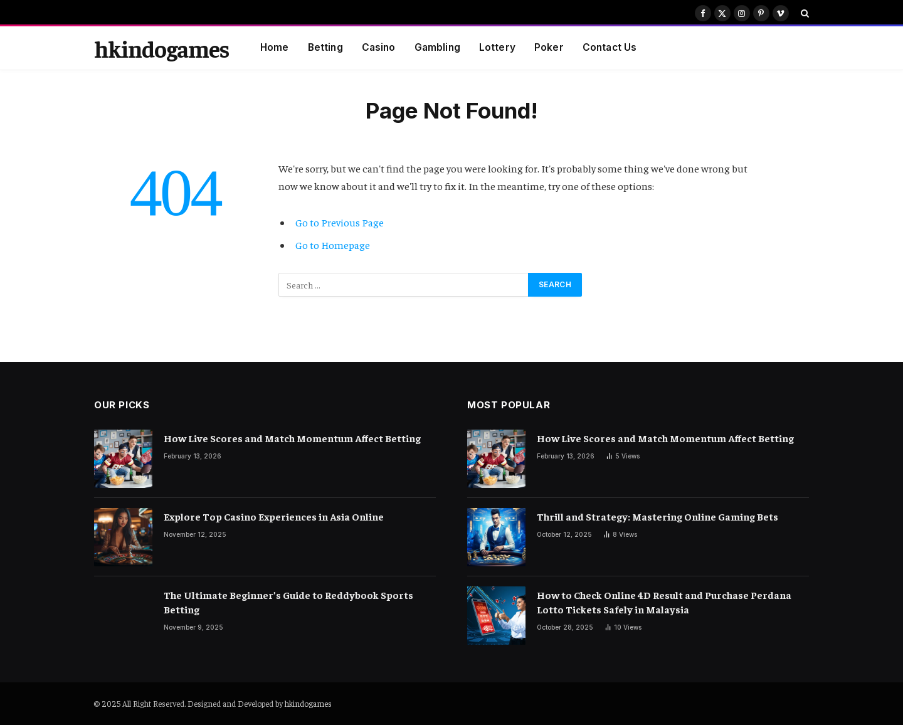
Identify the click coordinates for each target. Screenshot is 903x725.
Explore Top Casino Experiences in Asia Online (274, 516)
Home (274, 47)
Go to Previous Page (339, 222)
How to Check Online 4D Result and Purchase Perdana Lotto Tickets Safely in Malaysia (664, 601)
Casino (379, 47)
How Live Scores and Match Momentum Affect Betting (292, 437)
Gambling (437, 47)
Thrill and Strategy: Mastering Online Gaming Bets (657, 516)
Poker (549, 47)
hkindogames (308, 703)
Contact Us (610, 47)
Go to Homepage (332, 244)
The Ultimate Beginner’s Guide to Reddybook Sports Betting (288, 601)
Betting (325, 47)
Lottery (497, 47)
